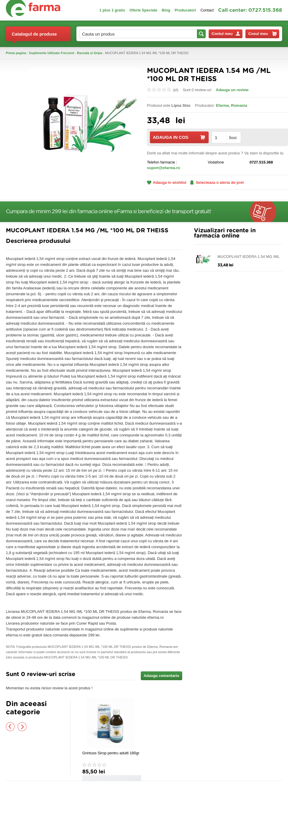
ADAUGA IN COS (179, 137)
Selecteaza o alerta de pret (217, 182)
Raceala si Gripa (89, 53)
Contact (207, 10)
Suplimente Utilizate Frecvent (51, 53)
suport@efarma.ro (163, 168)
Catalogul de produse (34, 36)
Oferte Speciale (144, 10)
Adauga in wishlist (166, 182)
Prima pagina (16, 53)
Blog (166, 10)
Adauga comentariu (161, 675)
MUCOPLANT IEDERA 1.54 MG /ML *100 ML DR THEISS (248, 256)
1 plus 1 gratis (112, 10)
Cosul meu (262, 33)
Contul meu (226, 33)
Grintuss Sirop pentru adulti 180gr (110, 753)
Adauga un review (232, 90)
